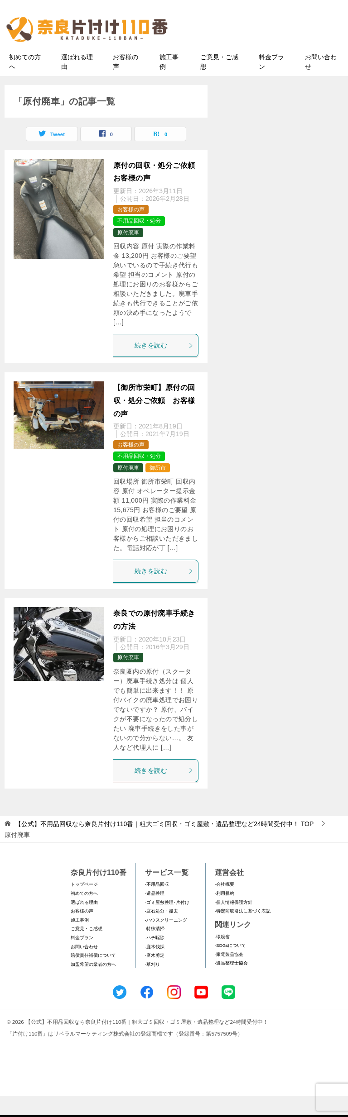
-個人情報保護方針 (233, 923)
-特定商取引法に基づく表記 (243, 932)
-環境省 (222, 957)
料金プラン (271, 83)
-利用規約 (224, 914)
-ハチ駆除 (154, 958)
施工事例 (169, 83)
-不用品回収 (157, 905)
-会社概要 (224, 905)
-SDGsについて (230, 966)
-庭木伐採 (154, 967)
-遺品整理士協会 (231, 984)
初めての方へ (25, 83)
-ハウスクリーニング (166, 941)
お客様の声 (125, 83)
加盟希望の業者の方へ (93, 985)
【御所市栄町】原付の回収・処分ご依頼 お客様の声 (154, 422)
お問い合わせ (321, 83)
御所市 (158, 489)
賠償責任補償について (93, 976)
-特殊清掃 (154, 950)
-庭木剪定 (154, 976)
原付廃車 (128, 254)
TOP (164, 845)
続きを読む (164, 366)
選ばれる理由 (77, 83)
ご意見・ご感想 (219, 83)
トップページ (84, 905)
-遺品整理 (154, 914)
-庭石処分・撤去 (161, 932)
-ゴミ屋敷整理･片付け (167, 923)
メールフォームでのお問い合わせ (266, 53)
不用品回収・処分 (139, 242)
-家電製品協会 (229, 975)
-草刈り (152, 985)
